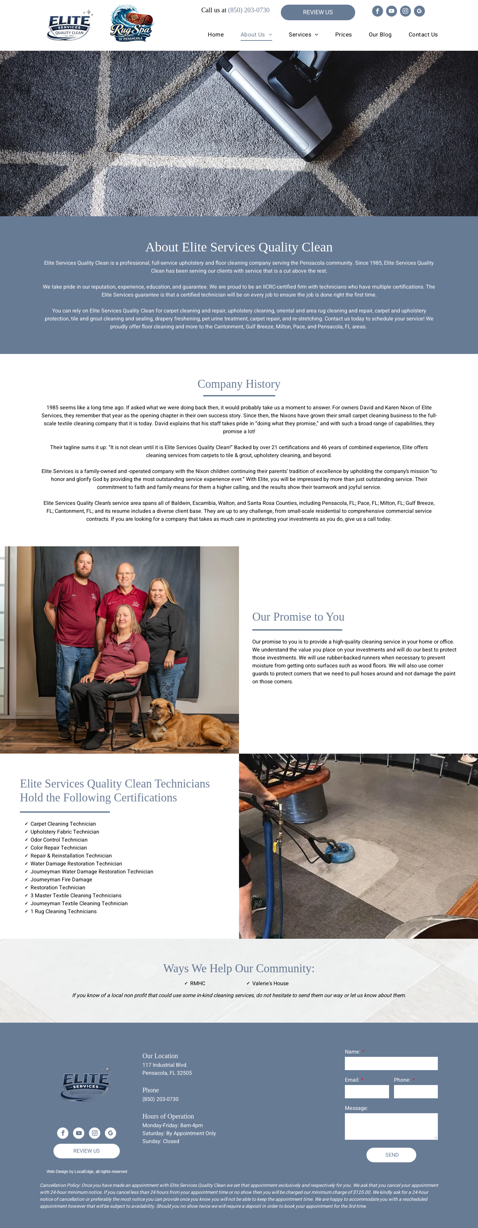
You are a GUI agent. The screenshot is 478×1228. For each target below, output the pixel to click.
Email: (352, 1080)
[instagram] (405, 12)
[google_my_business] (419, 12)
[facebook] (377, 12)
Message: (356, 1108)
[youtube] (391, 12)
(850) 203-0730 (249, 10)
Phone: (402, 1080)
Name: (352, 1052)
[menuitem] (207, 35)
